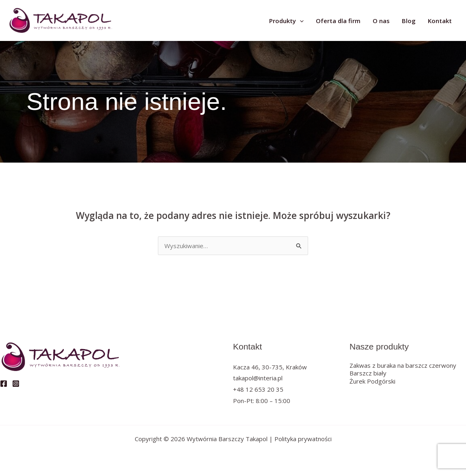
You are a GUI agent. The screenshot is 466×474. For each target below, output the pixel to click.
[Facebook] (3, 383)
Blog (409, 21)
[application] (300, 20)
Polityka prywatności (303, 439)
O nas (381, 21)
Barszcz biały (368, 373)
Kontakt (440, 21)
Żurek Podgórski (372, 381)
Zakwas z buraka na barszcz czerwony (403, 365)
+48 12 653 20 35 (258, 389)
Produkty (286, 20)
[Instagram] (15, 383)
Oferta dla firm (338, 21)
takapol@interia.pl (258, 378)
